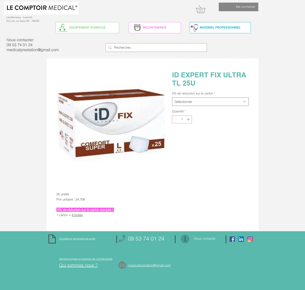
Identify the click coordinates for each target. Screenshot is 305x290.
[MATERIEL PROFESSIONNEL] (220, 27)
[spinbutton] (182, 119)
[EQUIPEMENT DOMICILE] (87, 27)
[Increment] (188, 119)
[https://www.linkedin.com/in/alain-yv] (241, 239)
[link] (204, 9)
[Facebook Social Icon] (232, 239)
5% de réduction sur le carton (193, 93)
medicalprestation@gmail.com (32, 49)
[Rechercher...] (156, 47)
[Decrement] (175, 119)
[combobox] (210, 101)
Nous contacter (205, 238)
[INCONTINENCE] (154, 27)
